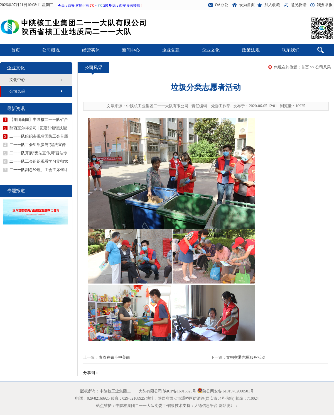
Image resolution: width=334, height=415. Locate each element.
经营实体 (91, 50)
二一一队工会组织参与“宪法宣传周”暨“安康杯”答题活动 (37, 145)
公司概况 (51, 50)
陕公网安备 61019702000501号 (228, 391)
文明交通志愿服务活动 (245, 357)
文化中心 (17, 80)
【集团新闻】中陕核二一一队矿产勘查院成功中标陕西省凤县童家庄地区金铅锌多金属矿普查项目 (38, 120)
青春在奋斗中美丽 (114, 357)
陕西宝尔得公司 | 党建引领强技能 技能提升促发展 (38, 128)
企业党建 (171, 50)
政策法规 (251, 50)
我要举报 (325, 5)
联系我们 (290, 50)
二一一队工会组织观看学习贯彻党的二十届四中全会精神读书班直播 (38, 161)
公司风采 (17, 91)
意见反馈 (298, 5)
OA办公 (221, 5)
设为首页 (247, 5)
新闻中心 (131, 50)
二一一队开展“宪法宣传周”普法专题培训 (38, 153)
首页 (15, 50)
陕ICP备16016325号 (179, 391)
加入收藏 (272, 5)
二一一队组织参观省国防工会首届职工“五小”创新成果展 (38, 136)
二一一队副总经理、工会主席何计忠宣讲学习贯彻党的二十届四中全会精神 (38, 170)
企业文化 (211, 50)
